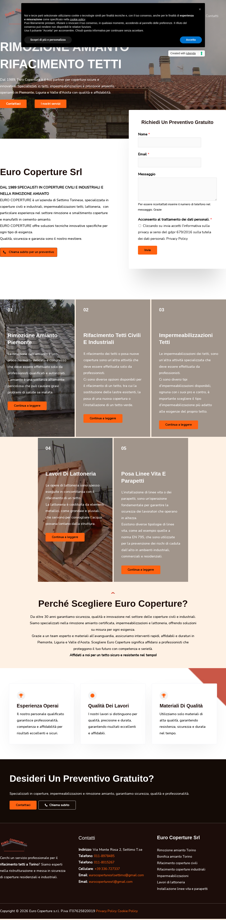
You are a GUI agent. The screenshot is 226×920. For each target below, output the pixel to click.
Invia (147, 251)
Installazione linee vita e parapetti (183, 889)
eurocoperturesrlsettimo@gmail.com (117, 876)
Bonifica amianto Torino (175, 857)
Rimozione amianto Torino (177, 851)
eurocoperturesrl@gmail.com (111, 882)
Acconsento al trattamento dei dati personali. (175, 220)
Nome (144, 134)
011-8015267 (105, 863)
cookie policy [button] (77, 19)
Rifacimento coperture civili (178, 864)
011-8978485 (105, 857)
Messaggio (146, 175)
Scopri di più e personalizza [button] (48, 39)
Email (143, 154)
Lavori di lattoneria (172, 883)
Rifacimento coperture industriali (182, 870)
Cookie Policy (129, 912)
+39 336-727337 (108, 870)
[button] (13, 104)
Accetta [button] (191, 39)
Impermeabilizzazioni (173, 877)
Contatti (212, 16)
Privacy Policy (107, 912)
